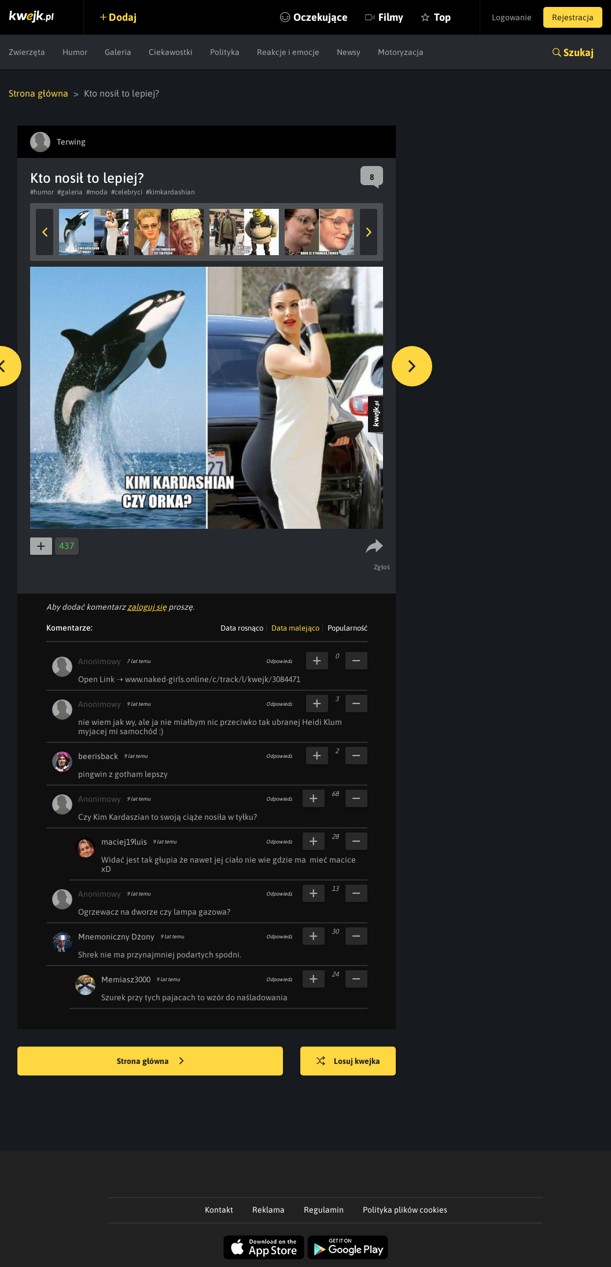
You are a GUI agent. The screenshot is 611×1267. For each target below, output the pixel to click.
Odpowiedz (279, 661)
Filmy (390, 17)
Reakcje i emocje (288, 52)
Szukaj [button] (579, 52)
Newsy (348, 52)
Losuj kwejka (348, 1061)
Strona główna (38, 93)
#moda (97, 192)
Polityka (225, 52)
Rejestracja (573, 17)
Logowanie (512, 17)
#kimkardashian (170, 192)
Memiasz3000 (125, 979)
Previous (44, 232)
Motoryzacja (401, 52)
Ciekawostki (171, 52)
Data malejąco (295, 628)
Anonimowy (99, 661)
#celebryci (126, 192)
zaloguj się (147, 607)
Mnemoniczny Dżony (116, 936)
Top (442, 17)
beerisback (98, 756)
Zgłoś (382, 566)
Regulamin (324, 1209)
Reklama (268, 1209)
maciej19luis (124, 841)
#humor (42, 192)
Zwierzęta (27, 52)
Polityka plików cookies (405, 1209)
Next (368, 232)
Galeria (118, 52)
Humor (74, 52)
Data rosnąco (241, 628)
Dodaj (123, 17)
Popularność (347, 628)
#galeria (70, 192)
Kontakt (219, 1209)
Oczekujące (320, 17)
